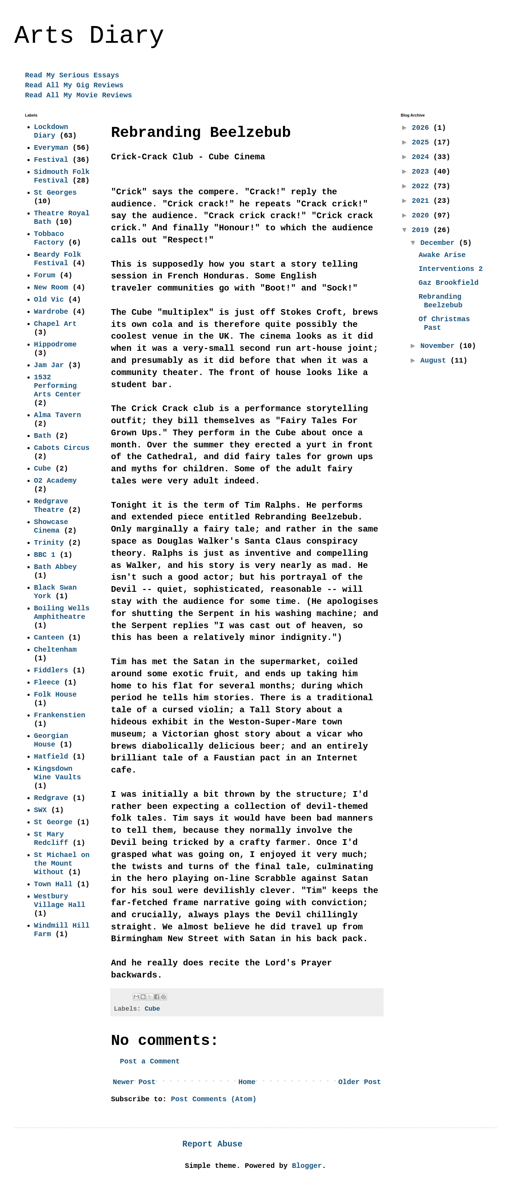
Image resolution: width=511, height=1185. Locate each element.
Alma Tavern (57, 415)
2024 (422, 157)
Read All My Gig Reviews (74, 85)
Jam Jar (49, 365)
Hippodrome (55, 344)
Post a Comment (150, 1061)
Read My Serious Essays (72, 75)
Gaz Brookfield (449, 283)
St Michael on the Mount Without (62, 863)
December (439, 243)
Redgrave (51, 798)
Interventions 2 (451, 269)
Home (247, 1082)
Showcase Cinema (51, 526)
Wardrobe (51, 312)
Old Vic (49, 300)
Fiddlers (51, 670)
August (435, 360)
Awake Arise (442, 255)
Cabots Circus (62, 448)
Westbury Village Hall (59, 900)
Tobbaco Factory (49, 238)
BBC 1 (44, 555)
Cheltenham (55, 650)
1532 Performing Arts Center (57, 386)
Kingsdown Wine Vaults (57, 773)
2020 (422, 215)
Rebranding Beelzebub (440, 301)
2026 (422, 128)
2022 (422, 186)
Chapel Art (55, 324)
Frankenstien (59, 715)
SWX (40, 810)
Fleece (47, 682)
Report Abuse (212, 1144)
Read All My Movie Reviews (78, 95)
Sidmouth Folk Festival (62, 176)
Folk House (55, 695)
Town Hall (53, 884)
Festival (51, 160)
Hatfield (51, 757)
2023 (422, 172)
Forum (44, 275)
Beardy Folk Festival (57, 259)
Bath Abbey (55, 567)
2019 (422, 230)
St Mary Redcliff (51, 838)
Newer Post (134, 1082)
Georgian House (51, 740)
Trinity (49, 543)
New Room (51, 287)
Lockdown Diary (51, 131)
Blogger (307, 1166)
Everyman (51, 148)
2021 (422, 201)
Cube (152, 1008)
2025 (422, 142)
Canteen (49, 637)
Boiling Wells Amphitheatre (62, 612)
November (439, 346)
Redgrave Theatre (51, 505)
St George (53, 822)
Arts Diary (89, 36)
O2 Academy (55, 481)
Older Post (359, 1082)
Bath (42, 436)
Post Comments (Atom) (214, 1099)
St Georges (55, 193)
